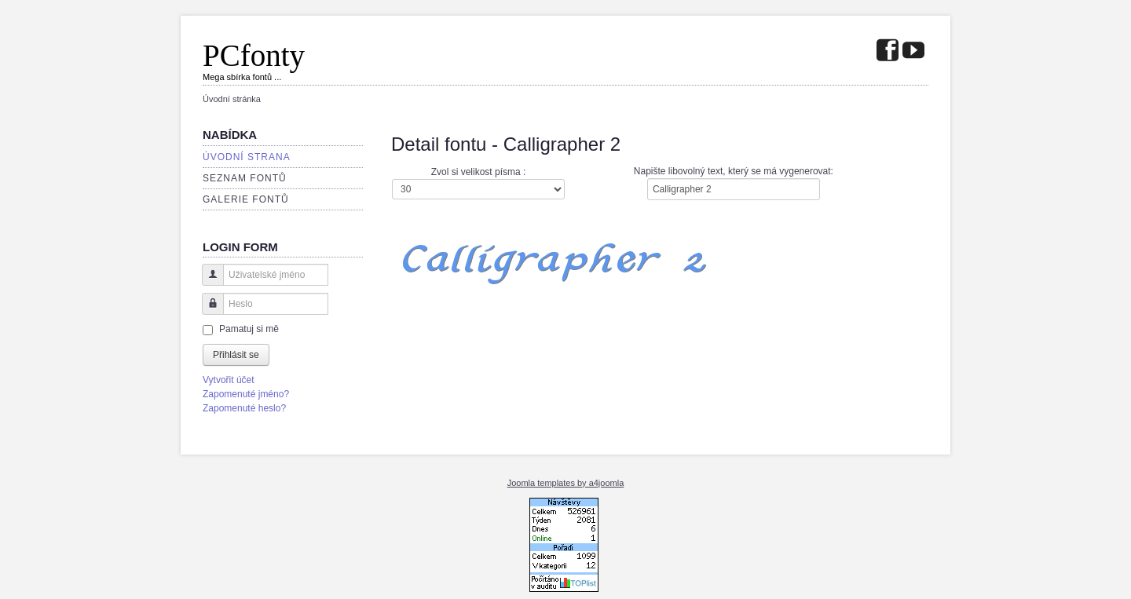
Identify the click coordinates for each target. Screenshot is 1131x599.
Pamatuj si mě (249, 328)
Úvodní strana (247, 157)
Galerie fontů (246, 199)
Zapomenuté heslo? (244, 408)
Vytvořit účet (228, 379)
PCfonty (254, 55)
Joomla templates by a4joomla (565, 483)
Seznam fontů (245, 178)
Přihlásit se (236, 354)
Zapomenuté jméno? (246, 394)
